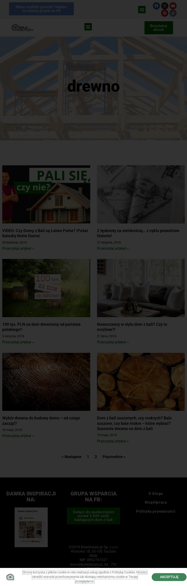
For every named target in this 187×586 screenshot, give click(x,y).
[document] (93, 293)
